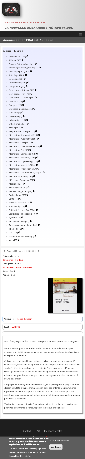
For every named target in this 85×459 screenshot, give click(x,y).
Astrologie (17, 75)
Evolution (15, 112)
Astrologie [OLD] (19, 71)
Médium (16, 183)
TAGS (6, 326)
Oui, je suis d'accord (59, 442)
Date (5, 271)
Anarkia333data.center (24, 22)
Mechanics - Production (23, 168)
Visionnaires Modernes (21, 236)
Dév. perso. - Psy (19, 93)
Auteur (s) (9, 318)
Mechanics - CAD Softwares (24, 146)
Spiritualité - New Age (22, 210)
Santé (14, 198)
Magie (15, 127)
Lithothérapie (18, 123)
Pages (5, 274)
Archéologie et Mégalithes (24, 67)
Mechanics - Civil (19, 150)
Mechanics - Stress (21, 176)
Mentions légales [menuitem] (53, 430)
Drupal (49, 437)
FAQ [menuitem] (38, 430)
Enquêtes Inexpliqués (21, 108)
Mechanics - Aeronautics (23, 135)
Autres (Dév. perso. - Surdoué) (17, 267)
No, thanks (56, 449)
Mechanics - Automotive (23, 138)
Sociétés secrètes (19, 202)
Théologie (15, 228)
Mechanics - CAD (20, 142)
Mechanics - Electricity (22, 157)
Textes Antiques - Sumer (23, 225)
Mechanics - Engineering (23, 161)
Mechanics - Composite (22, 153)
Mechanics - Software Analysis (26, 172)
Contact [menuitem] (27, 430)
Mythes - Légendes (21, 191)
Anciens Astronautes (22, 63)
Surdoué (16, 326)
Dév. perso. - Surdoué (22, 97)
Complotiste (17, 86)
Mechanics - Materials (22, 165)
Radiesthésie (17, 195)
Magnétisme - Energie (22, 131)
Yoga (13, 240)
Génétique (16, 116)
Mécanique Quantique (21, 180)
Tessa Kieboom (24, 318)
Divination (16, 101)
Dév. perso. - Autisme (22, 90)
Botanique (16, 78)
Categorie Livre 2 (11, 263)
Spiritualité (17, 206)
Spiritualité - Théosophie (22, 213)
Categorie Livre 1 (11, 256)
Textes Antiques (19, 221)
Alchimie (15, 60)
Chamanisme (18, 82)
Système (15, 217)
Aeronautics (17, 56)
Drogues (15, 105)
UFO (13, 232)
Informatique (17, 120)
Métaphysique (18, 187)
